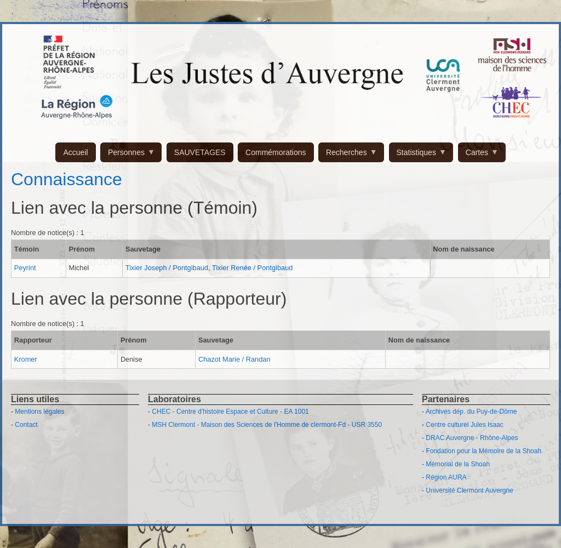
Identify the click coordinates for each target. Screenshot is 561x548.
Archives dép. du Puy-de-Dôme (471, 411)
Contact (26, 425)
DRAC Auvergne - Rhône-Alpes (472, 438)
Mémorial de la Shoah (458, 464)
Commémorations (275, 152)
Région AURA (446, 477)
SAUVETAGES (200, 152)
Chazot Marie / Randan (234, 359)
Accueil (75, 152)
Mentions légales (39, 411)
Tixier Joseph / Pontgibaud (166, 268)
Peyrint (25, 268)
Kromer (25, 359)
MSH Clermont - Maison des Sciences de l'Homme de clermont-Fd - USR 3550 (267, 425)
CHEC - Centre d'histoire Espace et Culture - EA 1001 (230, 411)
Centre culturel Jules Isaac (464, 425)
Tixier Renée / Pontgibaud (252, 268)
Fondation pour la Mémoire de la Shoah (483, 451)
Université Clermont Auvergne (469, 490)
